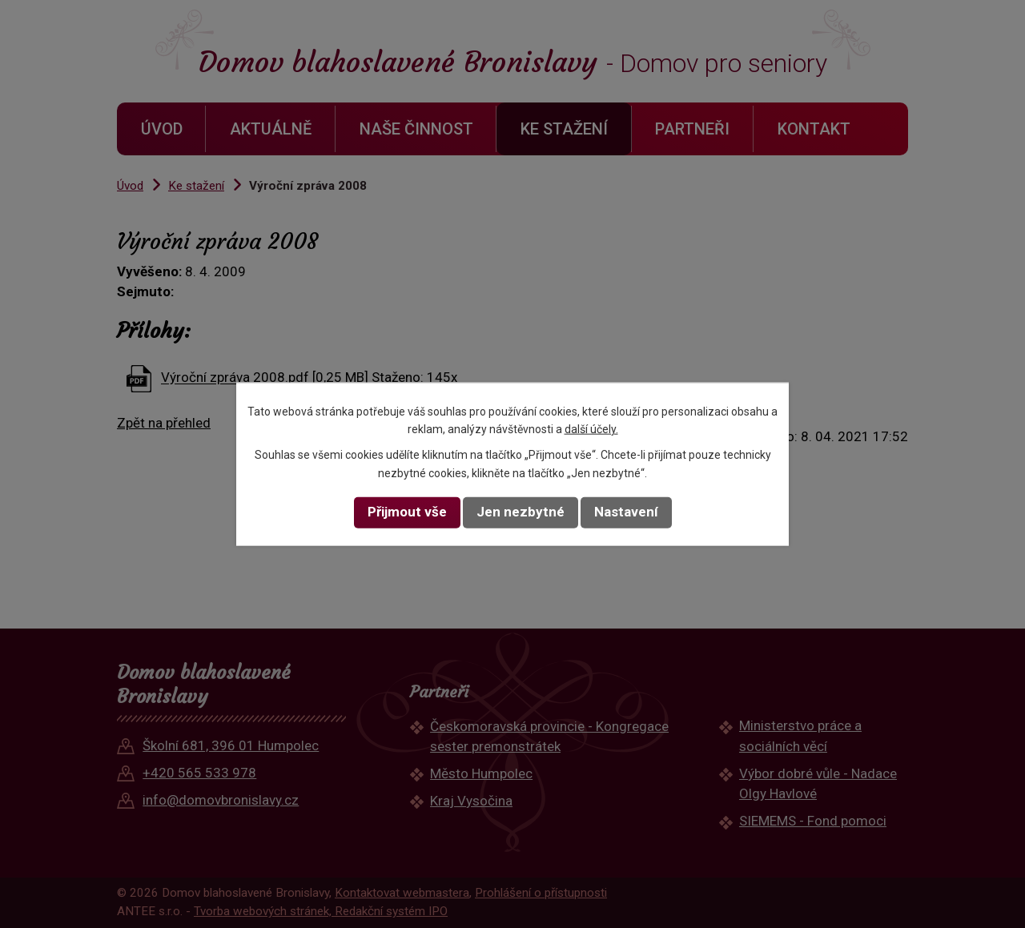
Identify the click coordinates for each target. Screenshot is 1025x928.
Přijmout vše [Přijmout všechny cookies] (407, 512)
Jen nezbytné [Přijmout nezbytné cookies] (520, 512)
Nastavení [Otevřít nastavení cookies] (626, 512)
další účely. (591, 429)
